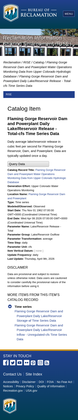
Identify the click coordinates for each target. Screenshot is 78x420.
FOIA (50, 382)
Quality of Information (51, 386)
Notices (8, 386)
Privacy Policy (25, 386)
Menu (69, 13)
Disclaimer (29, 382)
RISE (27, 62)
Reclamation (12, 62)
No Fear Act (64, 382)
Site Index (34, 374)
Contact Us (12, 374)
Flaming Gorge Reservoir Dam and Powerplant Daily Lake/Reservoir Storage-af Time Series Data (39, 315)
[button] (28, 164)
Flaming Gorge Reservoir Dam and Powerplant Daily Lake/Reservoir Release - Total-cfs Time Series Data (37, 81)
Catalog (38, 62)
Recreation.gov (13, 390)
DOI (41, 382)
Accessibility (11, 382)
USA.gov (31, 390)
